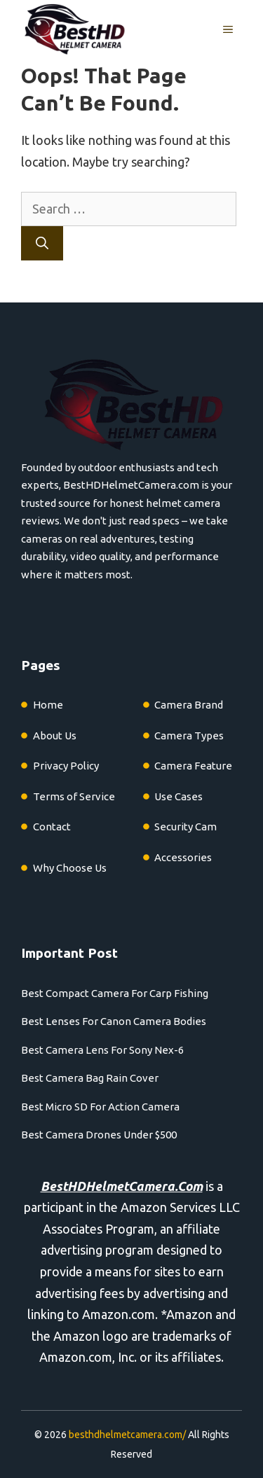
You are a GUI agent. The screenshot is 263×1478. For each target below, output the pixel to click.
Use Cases (178, 796)
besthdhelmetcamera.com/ (127, 1434)
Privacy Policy (66, 766)
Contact (52, 826)
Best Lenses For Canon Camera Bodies (113, 1021)
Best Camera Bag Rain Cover (90, 1078)
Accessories (183, 857)
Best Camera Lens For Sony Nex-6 (102, 1050)
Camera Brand (188, 705)
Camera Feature (193, 766)
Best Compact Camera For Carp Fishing (114, 993)
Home (48, 705)
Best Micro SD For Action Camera (100, 1107)
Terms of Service (74, 796)
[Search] (42, 243)
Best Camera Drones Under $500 (99, 1135)
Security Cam (185, 826)
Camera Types (189, 735)
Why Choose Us (70, 868)
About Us (54, 735)
